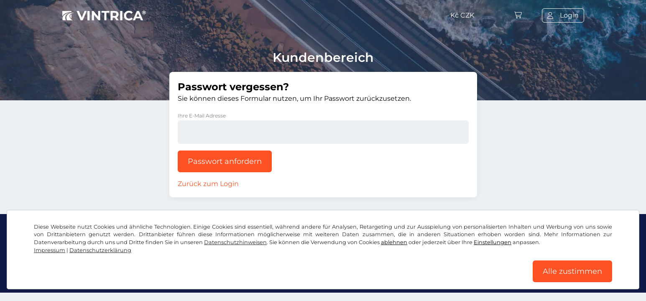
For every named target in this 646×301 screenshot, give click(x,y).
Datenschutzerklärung (100, 250)
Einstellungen (492, 242)
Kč (462, 15)
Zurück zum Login (208, 184)
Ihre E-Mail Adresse (202, 115)
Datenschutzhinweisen (235, 242)
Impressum (49, 250)
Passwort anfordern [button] (225, 161)
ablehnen (394, 242)
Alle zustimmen (572, 271)
